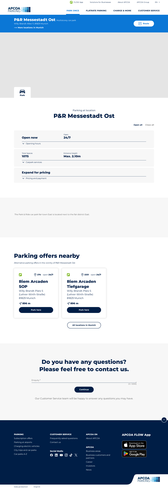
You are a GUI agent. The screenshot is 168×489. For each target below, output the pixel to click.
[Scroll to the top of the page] (164, 420)
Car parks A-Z (20, 454)
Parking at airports (23, 442)
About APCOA (93, 438)
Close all (149, 125)
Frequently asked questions (64, 438)
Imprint (37, 487)
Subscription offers (23, 438)
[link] (138, 445)
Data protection (21, 487)
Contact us (55, 442)
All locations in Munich (84, 325)
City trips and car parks (25, 450)
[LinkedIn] (56, 455)
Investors (90, 466)
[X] (76, 455)
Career (89, 462)
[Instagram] (66, 455)
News (88, 470)
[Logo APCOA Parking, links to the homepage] (19, 9)
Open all (138, 125)
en (157, 2)
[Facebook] (51, 455)
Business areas (93, 451)
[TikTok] (71, 455)
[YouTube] (61, 455)
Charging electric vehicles (26, 446)
